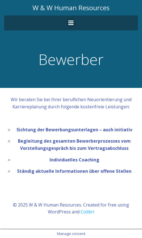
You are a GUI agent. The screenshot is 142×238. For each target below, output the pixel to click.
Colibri (87, 212)
